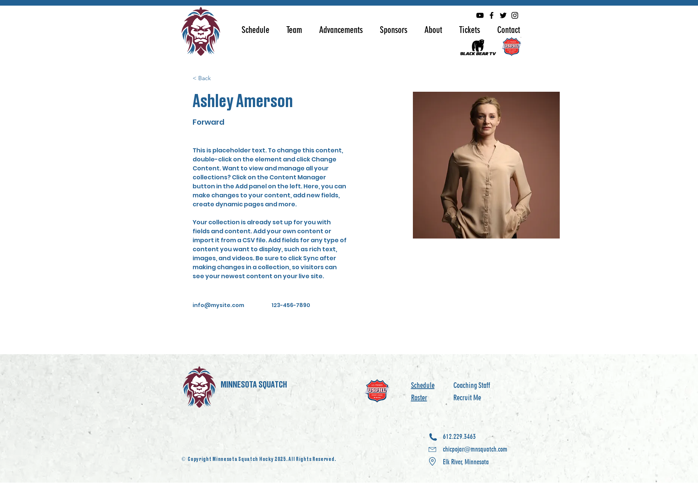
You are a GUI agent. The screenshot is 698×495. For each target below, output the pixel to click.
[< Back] (207, 78)
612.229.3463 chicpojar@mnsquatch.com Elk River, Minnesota (475, 449)
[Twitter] (503, 15)
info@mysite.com (218, 305)
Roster (419, 397)
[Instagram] (514, 15)
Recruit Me (467, 397)
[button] (255, 29)
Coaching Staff (471, 385)
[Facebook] (491, 15)
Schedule (423, 385)
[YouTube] (479, 15)
